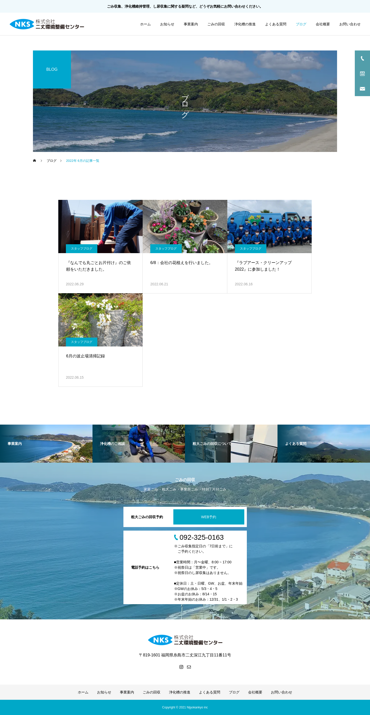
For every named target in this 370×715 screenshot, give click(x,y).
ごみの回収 (216, 24)
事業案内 (191, 24)
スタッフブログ (81, 248)
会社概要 (323, 24)
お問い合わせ (234, 6)
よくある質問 (275, 24)
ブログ (301, 24)
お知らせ (167, 24)
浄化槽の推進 (245, 24)
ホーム (145, 24)
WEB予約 (208, 517)
